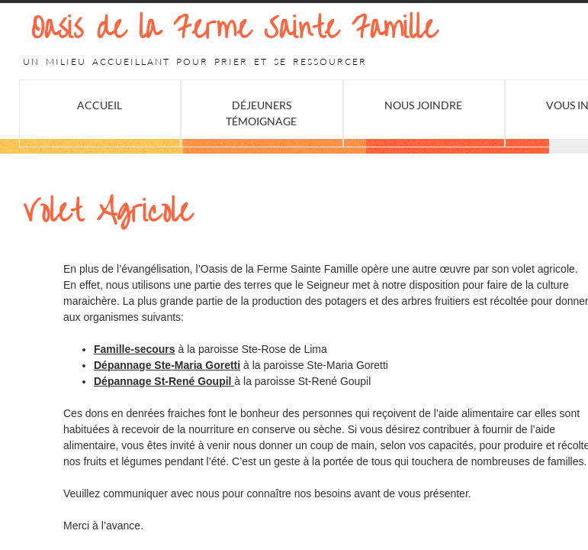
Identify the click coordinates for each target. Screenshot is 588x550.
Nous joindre (423, 105)
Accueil (99, 105)
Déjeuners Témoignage (261, 113)
